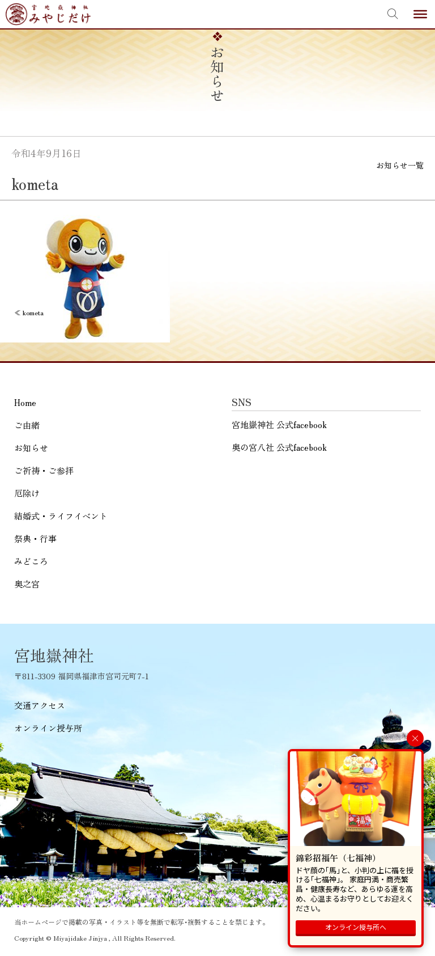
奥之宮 (27, 584)
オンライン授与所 (48, 728)
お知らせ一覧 (400, 165)
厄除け (27, 493)
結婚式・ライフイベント (61, 516)
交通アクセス (39, 705)
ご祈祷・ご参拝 (44, 470)
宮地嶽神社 (48, 14)
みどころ (31, 561)
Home (25, 402)
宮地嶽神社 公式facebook (279, 424)
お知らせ (31, 448)
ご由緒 (27, 425)
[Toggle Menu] (420, 14)
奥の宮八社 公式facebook (279, 447)
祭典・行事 (35, 538)
